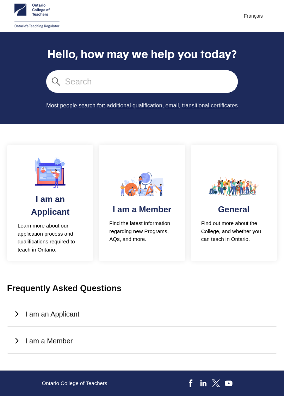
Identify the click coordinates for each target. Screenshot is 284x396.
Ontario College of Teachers (74, 383)
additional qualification (134, 105)
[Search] (150, 81)
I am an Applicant (47, 314)
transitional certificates (209, 105)
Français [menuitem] (253, 16)
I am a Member (44, 341)
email (172, 105)
